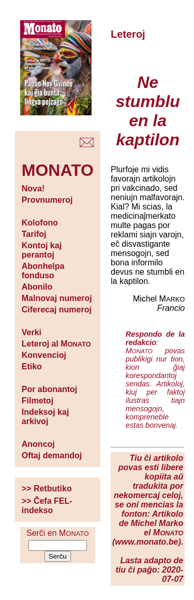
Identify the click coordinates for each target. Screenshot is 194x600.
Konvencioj (44, 355)
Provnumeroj (47, 200)
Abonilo (37, 286)
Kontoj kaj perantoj (42, 250)
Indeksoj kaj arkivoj (45, 417)
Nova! (33, 188)
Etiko (32, 366)
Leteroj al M (56, 343)
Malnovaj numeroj (57, 298)
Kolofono (40, 222)
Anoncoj (38, 444)
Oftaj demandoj (52, 455)
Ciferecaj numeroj (57, 309)
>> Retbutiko (47, 488)
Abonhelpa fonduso (43, 271)
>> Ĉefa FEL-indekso (47, 506)
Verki (31, 332)
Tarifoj (34, 234)
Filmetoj (37, 400)
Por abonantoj (50, 389)
